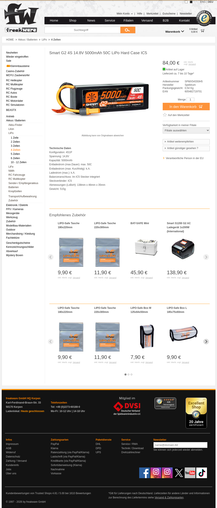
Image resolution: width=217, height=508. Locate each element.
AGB (8, 448)
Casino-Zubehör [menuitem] (15, 71)
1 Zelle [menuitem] (15, 137)
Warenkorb (174, 31)
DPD (98, 448)
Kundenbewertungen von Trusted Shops (29, 493)
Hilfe (139, 13)
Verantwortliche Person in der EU (185, 158)
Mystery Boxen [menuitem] (14, 255)
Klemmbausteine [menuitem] (18, 66)
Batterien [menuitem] (14, 187)
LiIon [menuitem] (11, 129)
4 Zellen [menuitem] (16, 149)
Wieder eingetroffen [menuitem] (17, 56)
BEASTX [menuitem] (11, 110)
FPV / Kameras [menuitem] (15, 209)
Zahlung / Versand (16, 460)
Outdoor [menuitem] (10, 229)
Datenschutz (13, 456)
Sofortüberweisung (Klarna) (66, 465)
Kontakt (184, 20)
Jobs (8, 469)
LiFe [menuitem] (11, 166)
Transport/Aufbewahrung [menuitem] (23, 196)
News (91, 20)
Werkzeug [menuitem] (12, 217)
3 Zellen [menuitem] (15, 145)
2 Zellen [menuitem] (15, 141)
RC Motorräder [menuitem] (14, 100)
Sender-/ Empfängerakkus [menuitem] (23, 183)
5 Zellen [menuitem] (15, 153)
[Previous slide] (51, 257)
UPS (98, 452)
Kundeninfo (12, 465)
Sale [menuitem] (8, 60)
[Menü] (173, 400)
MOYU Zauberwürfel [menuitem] (18, 75)
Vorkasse (56, 473)
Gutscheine (169, 13)
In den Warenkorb (186, 106)
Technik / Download (132, 448)
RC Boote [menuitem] (11, 96)
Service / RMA (129, 444)
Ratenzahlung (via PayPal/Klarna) (70, 452)
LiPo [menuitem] (11, 133)
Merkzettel (152, 13)
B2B (166, 20)
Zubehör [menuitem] (13, 200)
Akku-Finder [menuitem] (15, 124)
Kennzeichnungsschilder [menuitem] (20, 246)
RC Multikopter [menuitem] (14, 84)
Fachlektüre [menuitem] (13, 237)
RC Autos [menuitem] (11, 92)
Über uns (11, 473)
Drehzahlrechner (130, 452)
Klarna (54, 448)
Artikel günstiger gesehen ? (181, 148)
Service (110, 20)
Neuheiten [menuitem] (12, 52)
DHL (98, 444)
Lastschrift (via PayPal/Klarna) (68, 456)
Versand (147, 20)
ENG (203, 1)
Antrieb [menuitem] (10, 116)
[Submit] (127, 30)
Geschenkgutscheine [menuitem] (18, 242)
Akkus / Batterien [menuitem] (16, 120)
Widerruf (11, 452)
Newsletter (186, 13)
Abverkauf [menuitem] (12, 251)
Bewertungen (83, 493)
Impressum (12, 444)
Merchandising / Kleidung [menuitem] (20, 233)
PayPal (55, 444)
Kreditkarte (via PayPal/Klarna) (68, 460)
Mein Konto (125, 13)
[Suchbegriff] (82, 30)
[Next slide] (206, 257)
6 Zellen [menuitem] (15, 158)
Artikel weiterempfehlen (179, 141)
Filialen (128, 20)
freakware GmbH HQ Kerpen (23, 398)
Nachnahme (58, 469)
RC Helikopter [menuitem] (14, 80)
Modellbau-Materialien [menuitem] (18, 225)
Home (54, 20)
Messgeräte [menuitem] (13, 213)
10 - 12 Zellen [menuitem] (19, 162)
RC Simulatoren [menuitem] (15, 104)
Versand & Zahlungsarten (169, 497)
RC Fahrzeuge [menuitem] (17, 174)
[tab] (125, 374)
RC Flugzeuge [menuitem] (14, 88)
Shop (72, 20)
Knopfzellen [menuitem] (15, 191)
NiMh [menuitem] (12, 170)
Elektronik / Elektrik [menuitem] (17, 205)
